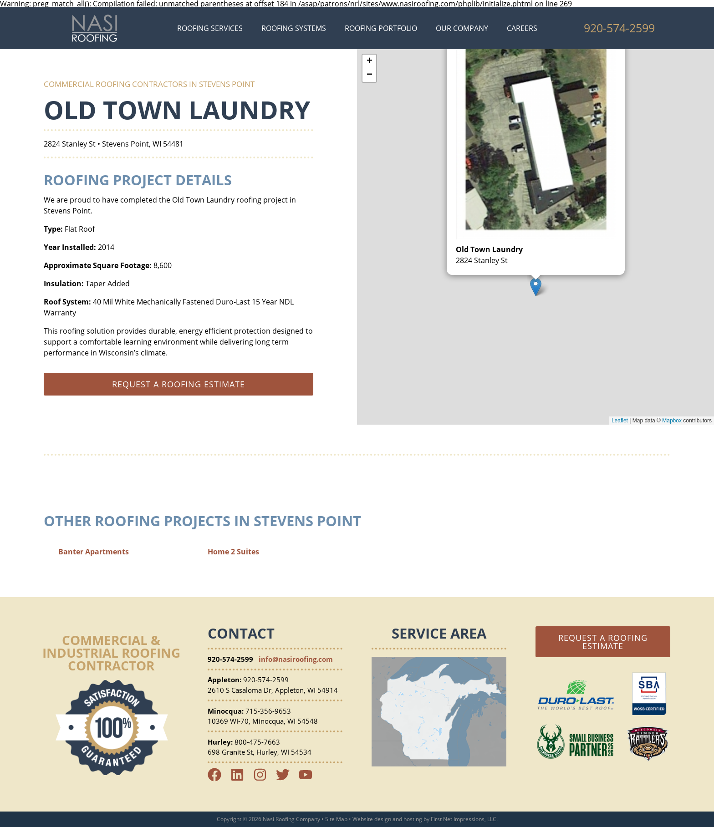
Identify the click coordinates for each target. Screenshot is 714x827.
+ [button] (369, 61)
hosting (412, 819)
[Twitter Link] (286, 779)
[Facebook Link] (218, 779)
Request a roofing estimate (178, 384)
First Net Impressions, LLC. (464, 819)
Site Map (336, 819)
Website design (371, 819)
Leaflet (620, 420)
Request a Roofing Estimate (603, 641)
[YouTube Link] (309, 779)
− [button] (369, 75)
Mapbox (672, 420)
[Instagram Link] (263, 779)
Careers (522, 28)
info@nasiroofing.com (296, 659)
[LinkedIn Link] (240, 779)
